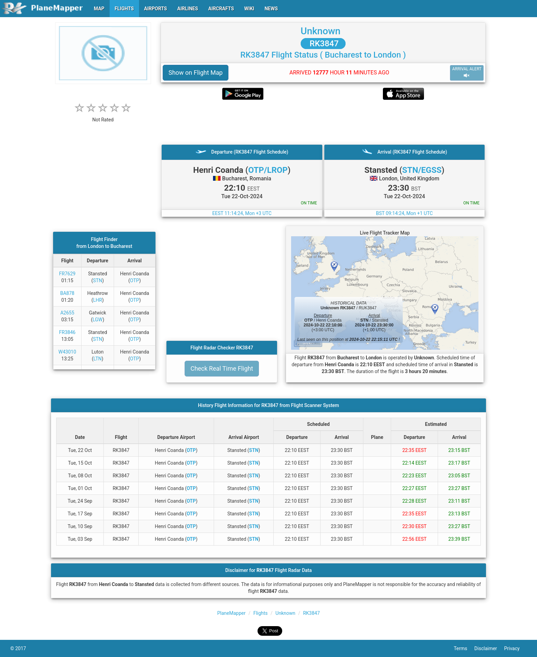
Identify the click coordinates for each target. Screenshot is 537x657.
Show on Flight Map (195, 72)
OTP (134, 280)
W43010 (67, 352)
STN (97, 280)
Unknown (320, 31)
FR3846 (67, 332)
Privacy (515, 648)
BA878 (67, 293)
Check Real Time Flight (221, 368)
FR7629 (67, 273)
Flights (260, 613)
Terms (464, 648)
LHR (97, 300)
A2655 (67, 312)
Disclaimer (489, 648)
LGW (97, 319)
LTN (97, 358)
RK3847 (323, 43)
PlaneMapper (231, 613)
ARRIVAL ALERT (467, 73)
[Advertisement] (323, 122)
